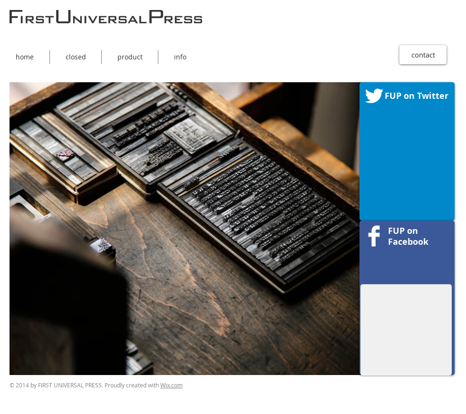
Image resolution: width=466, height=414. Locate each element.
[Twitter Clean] (374, 95)
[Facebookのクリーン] (374, 236)
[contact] (423, 54)
